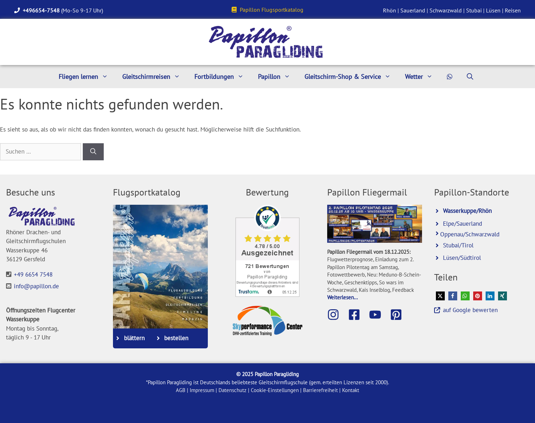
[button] (440, 295)
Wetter (422, 76)
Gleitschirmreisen (154, 76)
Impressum (202, 390)
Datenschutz (232, 390)
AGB (180, 390)
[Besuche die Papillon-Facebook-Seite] (357, 314)
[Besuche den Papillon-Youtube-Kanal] (378, 314)
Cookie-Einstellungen (275, 390)
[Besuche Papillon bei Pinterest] (399, 314)
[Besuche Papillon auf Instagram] (336, 314)
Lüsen (493, 10)
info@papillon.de (36, 286)
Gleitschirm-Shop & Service (351, 76)
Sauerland (412, 10)
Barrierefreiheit (320, 390)
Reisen (513, 10)
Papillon (277, 76)
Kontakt (350, 390)
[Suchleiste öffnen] (470, 76)
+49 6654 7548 (33, 274)
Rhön (389, 10)
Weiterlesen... (342, 297)
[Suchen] (93, 151)
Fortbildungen (222, 76)
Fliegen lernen (87, 76)
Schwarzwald (445, 10)
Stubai (474, 10)
